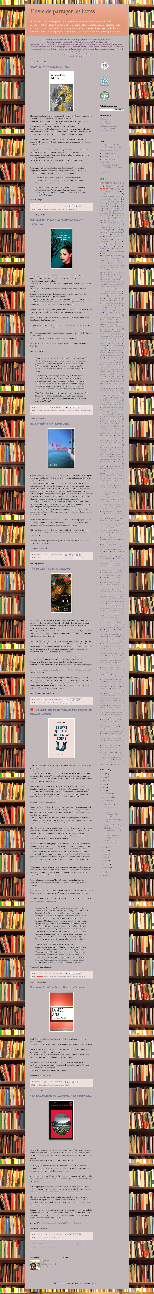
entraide (117, 423)
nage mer (121, 669)
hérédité (121, 627)
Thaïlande (119, 511)
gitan (120, 606)
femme (113, 293)
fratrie (104, 353)
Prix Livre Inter (114, 497)
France (115, 383)
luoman (83, 1283)
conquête (121, 412)
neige (108, 674)
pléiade (113, 695)
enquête (107, 246)
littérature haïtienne (58, 410)
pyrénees (102, 707)
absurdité (110, 286)
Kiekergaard (118, 483)
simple (120, 733)
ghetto (119, 426)
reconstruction (116, 331)
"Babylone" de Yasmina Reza (49, 67)
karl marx (107, 641)
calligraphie (119, 549)
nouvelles (121, 677)
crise (104, 414)
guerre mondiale (105, 613)
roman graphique (118, 303)
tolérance (121, 466)
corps (120, 568)
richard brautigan (112, 714)
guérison (118, 613)
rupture (119, 719)
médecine (120, 272)
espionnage (110, 591)
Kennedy (109, 483)
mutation (111, 667)
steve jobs (109, 740)
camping (107, 551)
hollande (118, 622)
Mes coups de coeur (109, 191)
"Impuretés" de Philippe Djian (50, 424)
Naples (119, 487)
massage (119, 660)
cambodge (106, 407)
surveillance (120, 743)
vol (116, 757)
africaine (113, 518)
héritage (111, 438)
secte (101, 464)
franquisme (105, 606)
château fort (103, 558)
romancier (112, 719)
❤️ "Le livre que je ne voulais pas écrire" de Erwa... (113, 830)
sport (101, 740)
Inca (103, 483)
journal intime (118, 639)
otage (107, 681)
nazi (112, 275)
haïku (115, 620)
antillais (111, 530)
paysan (108, 688)
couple (102, 260)
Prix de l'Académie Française (110, 315)
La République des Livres (111, 156)
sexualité (119, 305)
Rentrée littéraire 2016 (109, 201)
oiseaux (120, 679)
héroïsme (114, 627)
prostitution (103, 369)
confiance (117, 563)
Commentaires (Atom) (49, 1248)
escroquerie (118, 589)
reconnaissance (117, 710)
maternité (112, 362)
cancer (102, 409)
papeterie (110, 684)
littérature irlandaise (50, 1238)
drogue (52, 558)
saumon (108, 729)
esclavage (103, 426)
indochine (103, 632)
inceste (119, 438)
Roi (113, 509)
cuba (109, 575)
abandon (112, 253)
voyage (108, 237)
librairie (110, 442)
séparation (103, 466)
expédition (112, 596)
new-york (102, 677)
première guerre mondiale (108, 700)
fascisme (102, 601)
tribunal (112, 752)
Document (113, 263)
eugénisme (103, 594)
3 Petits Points (105, 124)
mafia (107, 658)
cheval (104, 556)
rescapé (102, 714)
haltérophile (118, 615)
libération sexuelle (115, 643)
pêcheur (118, 707)
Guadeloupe (108, 480)
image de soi (109, 629)
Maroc (113, 388)
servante (109, 733)
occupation (103, 452)
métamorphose (112, 669)
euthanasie (119, 594)
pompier (108, 698)
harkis (101, 620)
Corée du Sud (117, 336)
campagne (117, 407)
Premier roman (113, 186)
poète (112, 367)
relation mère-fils (106, 277)
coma (119, 348)
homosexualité (115, 232)
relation (119, 369)
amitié (39, 209)
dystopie (102, 419)
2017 (104, 872)
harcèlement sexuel (115, 617)
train (109, 750)
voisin (76, 209)
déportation (118, 582)
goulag (109, 608)
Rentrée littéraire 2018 (112, 223)
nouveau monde (111, 677)
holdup (110, 622)
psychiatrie (103, 331)
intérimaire (112, 634)
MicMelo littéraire (108, 159)
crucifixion (103, 575)
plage (101, 454)
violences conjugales (115, 284)
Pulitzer (107, 509)
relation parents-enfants (77, 558)
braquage (121, 544)
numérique (103, 450)
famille (117, 189)
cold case (121, 558)
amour (51, 976)
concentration (104, 563)
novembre (108, 797)
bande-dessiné (119, 402)
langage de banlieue (118, 641)
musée (104, 667)
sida (115, 733)
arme (101, 402)
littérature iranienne (114, 357)
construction (103, 568)
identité (102, 355)
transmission (103, 752)
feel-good (111, 601)
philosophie (109, 364)
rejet (101, 712)
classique (105, 289)
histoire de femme (106, 435)
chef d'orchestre (119, 554)
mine (119, 662)
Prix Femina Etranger (113, 490)
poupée (120, 698)
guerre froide (119, 428)
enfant (118, 291)
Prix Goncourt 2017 (113, 494)
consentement (116, 565)
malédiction (103, 660)
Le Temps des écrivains (108, 126)
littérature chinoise (106, 648)
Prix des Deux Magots (106, 504)
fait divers (105, 599)
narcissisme (119, 672)
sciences (118, 461)
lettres (102, 442)
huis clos (119, 353)
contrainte (113, 568)
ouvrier (120, 681)
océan (114, 679)
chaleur (114, 551)
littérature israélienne (115, 651)
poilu (120, 695)
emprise (106, 423)
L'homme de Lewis (73, 1223)
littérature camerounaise (115, 646)
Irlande (102, 338)
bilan (101, 348)
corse (113, 570)
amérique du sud (106, 528)
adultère (113, 265)
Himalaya (116, 480)
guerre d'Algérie (105, 428)
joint (110, 639)
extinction (121, 596)
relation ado (108, 712)
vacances (121, 468)
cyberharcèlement (115, 414)
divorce (111, 416)
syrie (119, 334)
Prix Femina (104, 390)
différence (47, 410)
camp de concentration (110, 258)
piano (107, 693)
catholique (118, 317)
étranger (115, 764)
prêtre (111, 705)
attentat (56, 976)
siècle (101, 736)
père (110, 707)
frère (113, 606)
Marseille (102, 487)
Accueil (61, 1244)
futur (111, 353)
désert (102, 584)
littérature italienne (117, 251)
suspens (104, 745)
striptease (119, 740)
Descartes (116, 476)
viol (103, 284)
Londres (118, 485)
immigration (104, 249)
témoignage (82, 976)
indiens (109, 355)
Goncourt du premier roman (112, 310)
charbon (104, 554)
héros (108, 627)
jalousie (120, 634)
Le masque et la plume (108, 128)
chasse (110, 554)
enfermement (104, 322)
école (110, 759)
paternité (115, 686)
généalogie (103, 615)
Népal (120, 388)
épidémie (108, 764)
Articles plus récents (38, 1244)
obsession (117, 450)
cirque (111, 558)
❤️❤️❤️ (40, 976)
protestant (103, 705)
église (101, 764)
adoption (106, 398)
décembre (108, 794)
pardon (102, 686)
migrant (109, 298)
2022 (104, 777)
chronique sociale (115, 409)
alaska (106, 520)
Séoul (103, 511)
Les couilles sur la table (108, 131)
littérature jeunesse (115, 445)
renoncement (118, 712)
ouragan (113, 681)
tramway (118, 750)
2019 (120, 473)
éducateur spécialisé (106, 762)
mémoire (118, 298)
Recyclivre (106, 170)
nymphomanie (106, 679)
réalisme (102, 721)
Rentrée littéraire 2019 (110, 196)
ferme (109, 603)
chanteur (121, 551)
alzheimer (112, 523)
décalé (122, 580)
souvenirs (103, 379)
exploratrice (103, 596)
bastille (39, 703)
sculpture (102, 731)
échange (102, 759)
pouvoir (104, 367)
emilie (46, 1261)
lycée (108, 655)
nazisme (102, 674)
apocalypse (119, 530)
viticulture (110, 757)
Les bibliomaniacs (108, 154)
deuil (118, 230)
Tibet (101, 513)
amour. (110, 525)
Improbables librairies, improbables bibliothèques (112, 166)
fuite (111, 426)
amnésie (102, 525)
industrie (111, 632)
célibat (122, 575)
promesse (109, 703)
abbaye (102, 516)
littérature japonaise (106, 360)
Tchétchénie (110, 511)
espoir (119, 591)
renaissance (104, 459)
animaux (119, 400)
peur (101, 693)
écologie (118, 759)
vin (113, 471)
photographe (120, 364)
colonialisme (106, 561)
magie (113, 658)
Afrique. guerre (105, 383)
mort (108, 234)
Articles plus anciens (84, 1244)
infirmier (119, 632)
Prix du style (109, 506)
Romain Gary (120, 509)
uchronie (105, 468)
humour (119, 625)
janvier (107, 868)
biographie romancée (117, 542)
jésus (101, 641)
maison (120, 658)
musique (107, 329)
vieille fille (114, 755)
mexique (111, 662)
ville (121, 755)
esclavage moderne (106, 589)
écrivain (118, 381)
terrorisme (110, 308)
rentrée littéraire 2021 (107, 282)
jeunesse (40, 1238)
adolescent (120, 395)
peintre (114, 688)
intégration (118, 355)
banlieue (117, 256)
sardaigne (115, 726)
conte (112, 270)
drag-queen (109, 580)
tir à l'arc (119, 747)
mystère (119, 667)
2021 (104, 780)
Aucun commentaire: (56, 206)
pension (120, 688)
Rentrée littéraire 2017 (110, 199)
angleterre (103, 345)
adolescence (41, 558)
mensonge (111, 272)
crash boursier (118, 572)
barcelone (109, 539)
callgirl (112, 549)
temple (116, 745)
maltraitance (115, 260)
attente (109, 402)
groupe (115, 608)
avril (106, 857)
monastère (103, 665)
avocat (120, 537)
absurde (119, 516)
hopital (119, 435)
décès (120, 419)
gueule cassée (107, 431)
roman (107, 303)
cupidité (115, 575)
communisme (104, 350)
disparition (106, 291)
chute (120, 556)
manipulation (119, 360)
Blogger (97, 1283)
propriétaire (118, 703)
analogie (118, 528)
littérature (103, 646)
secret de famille (114, 225)
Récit (75, 976)
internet (121, 322)
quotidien (102, 710)
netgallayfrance (117, 674)
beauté (122, 539)
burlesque (120, 405)
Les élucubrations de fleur (111, 148)
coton (103, 572)
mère (101, 364)
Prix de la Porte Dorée (115, 502)
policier (60, 1238)
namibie (111, 672)
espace (102, 591)
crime (113, 289)
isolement (103, 296)
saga (101, 225)
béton (101, 549)
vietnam (102, 381)
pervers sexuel (111, 691)
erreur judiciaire (117, 587)
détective (121, 421)
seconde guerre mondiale (114, 208)
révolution (70, 703)
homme (111, 625)
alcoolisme (114, 520)
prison (120, 367)
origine (102, 681)
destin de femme (106, 319)
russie (102, 334)
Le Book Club (105, 121)
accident (103, 343)
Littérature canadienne (114, 312)
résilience (111, 376)
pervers (102, 691)
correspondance (104, 570)
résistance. (113, 459)
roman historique (107, 305)
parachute (119, 684)
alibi (120, 520)
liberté (50, 703)
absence (102, 395)
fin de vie (116, 603)
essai (114, 322)
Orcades (102, 490)
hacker (111, 615)
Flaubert (109, 478)
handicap (103, 433)
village (105, 471)
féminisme (120, 220)
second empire (111, 731)
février (107, 864)
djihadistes (119, 577)
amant (120, 523)
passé (108, 686)
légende (119, 655)
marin (104, 362)
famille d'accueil (117, 599)
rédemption (120, 721)
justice (112, 296)
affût (107, 518)
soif (107, 736)
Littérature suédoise (106, 485)
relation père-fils (116, 457)
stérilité (102, 743)
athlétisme (121, 535)
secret (112, 218)
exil (118, 246)
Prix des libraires (115, 393)
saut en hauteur (117, 729)
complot (112, 412)
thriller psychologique (108, 747)
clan (116, 558)
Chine (102, 286)
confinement (103, 565)
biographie (105, 405)
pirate (115, 693)
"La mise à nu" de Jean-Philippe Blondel (58, 987)
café (106, 549)
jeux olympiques (113, 636)
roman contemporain (117, 717)
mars (106, 861)
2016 (104, 875)
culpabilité (120, 289)
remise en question (57, 1085)
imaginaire (119, 629)
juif (101, 234)
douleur (119, 416)
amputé (110, 400)
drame (44, 209)
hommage (103, 625)
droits (116, 580)
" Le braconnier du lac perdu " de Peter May (61, 1096)
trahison (121, 282)
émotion (113, 473)
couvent (109, 572)
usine (113, 468)
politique (107, 230)
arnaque (117, 532)
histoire (45, 703)
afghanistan (117, 398)
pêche (112, 369)
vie (108, 755)
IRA (123, 480)
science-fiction (107, 461)
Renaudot (70, 209)
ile (102, 629)
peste (120, 691)
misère (111, 327)
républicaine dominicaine (109, 724)
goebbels (102, 608)
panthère (102, 684)
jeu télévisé (103, 636)
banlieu (102, 539)
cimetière (103, 412)
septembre (108, 804)
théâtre (112, 466)
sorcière (119, 736)
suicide (102, 308)
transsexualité (116, 379)
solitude (67, 1085)
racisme (103, 244)
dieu (111, 577)
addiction (111, 395)
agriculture (116, 343)
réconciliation (111, 721)
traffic (101, 750)
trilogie (119, 752)
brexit (104, 546)
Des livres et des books (110, 145)
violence (121, 244)
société (119, 376)
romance (104, 719)
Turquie (108, 513)
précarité (109, 454)
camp (101, 551)
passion (102, 301)
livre (101, 447)
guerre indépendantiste (115, 610)
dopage (102, 580)
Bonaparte (103, 476)
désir (113, 421)
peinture (110, 301)
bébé (120, 546)
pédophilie (105, 457)
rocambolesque (104, 717)
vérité (120, 757)
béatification (112, 546)
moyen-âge (109, 447)
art (116, 286)
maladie (111, 227)
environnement (106, 587)
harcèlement (116, 433)
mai (105, 854)
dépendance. (104, 421)
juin (106, 850)
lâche (113, 655)
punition (119, 705)
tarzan (110, 745)
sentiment (121, 731)
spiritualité (118, 738)
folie (120, 293)
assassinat (113, 535)
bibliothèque (105, 542)
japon (104, 324)
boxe (113, 405)
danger (104, 577)
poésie (118, 329)
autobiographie (118, 213)
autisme (104, 537)
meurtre (64, 209)
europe (111, 594)
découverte (111, 419)
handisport (103, 617)
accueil (102, 518)
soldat (112, 736)
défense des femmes (107, 582)
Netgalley (105, 162)
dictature (40, 410)
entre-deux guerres (118, 584)
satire (122, 459)
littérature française (53, 209)
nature (105, 275)
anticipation (103, 530)
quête (109, 710)
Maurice (111, 487)
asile (110, 345)
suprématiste (110, 743)
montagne (120, 327)
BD (110, 336)
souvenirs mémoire (106, 738)
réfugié (112, 374)
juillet (106, 847)
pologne (102, 698)
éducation (118, 762)
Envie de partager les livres (62, 11)
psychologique (119, 454)
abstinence (110, 516)
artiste (122, 286)
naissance (104, 672)
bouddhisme (112, 544)
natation (119, 447)
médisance (103, 669)
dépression (104, 241)
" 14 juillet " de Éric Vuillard (50, 569)
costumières (120, 570)
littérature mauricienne (107, 653)
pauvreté (68, 410)
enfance (121, 206)
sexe (87, 558)
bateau (109, 317)
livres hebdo (106, 173)
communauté (117, 561)
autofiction (118, 345)
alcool (48, 558)
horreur (102, 438)
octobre (107, 801)
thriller (102, 227)
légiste (102, 658)
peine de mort (116, 452)
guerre (107, 215)
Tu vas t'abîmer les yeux (110, 151)
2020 (104, 784)
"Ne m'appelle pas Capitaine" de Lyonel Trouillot (112, 814)
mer (120, 362)
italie (101, 357)
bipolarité (104, 544)
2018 (104, 791)
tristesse (102, 755)
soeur (110, 464)
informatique (103, 634)
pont (114, 698)
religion (112, 244)
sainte (109, 726)
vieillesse (103, 336)
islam (120, 440)
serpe (103, 733)
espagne (121, 350)
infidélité (103, 440)
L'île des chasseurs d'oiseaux (50, 1223)
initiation (112, 440)
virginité (102, 757)
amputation (118, 525)
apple (101, 532)
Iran (101, 312)
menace (102, 662)
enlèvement (104, 293)
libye (104, 643)
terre (122, 745)
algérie (102, 400)
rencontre (75, 410)
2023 (104, 774)
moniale (111, 665)
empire (108, 584)
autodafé (112, 537)
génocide (118, 431)
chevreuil (112, 556)
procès (119, 275)
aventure (106, 256)
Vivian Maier (118, 513)
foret (122, 603)
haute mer (109, 620)
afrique (121, 253)
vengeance (120, 308)
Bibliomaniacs (105, 119)
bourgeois (110, 348)
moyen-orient (120, 665)
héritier (102, 627)
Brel (109, 476)
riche (120, 714)
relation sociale (105, 371)
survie (119, 464)
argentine (109, 532)
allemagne (103, 523)
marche (112, 660)
